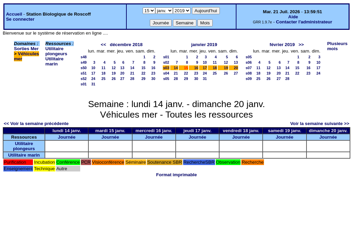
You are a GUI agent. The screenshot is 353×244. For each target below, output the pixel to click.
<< (103, 44)
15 (143, 68)
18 (104, 73)
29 (143, 79)
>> (301, 44)
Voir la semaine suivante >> (319, 123)
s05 (166, 79)
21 (132, 73)
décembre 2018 (126, 44)
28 (132, 79)
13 (122, 68)
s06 (249, 62)
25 (104, 79)
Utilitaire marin (55, 61)
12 (114, 68)
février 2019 (282, 44)
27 (122, 79)
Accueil (14, 14)
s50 (84, 68)
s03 (166, 68)
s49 (84, 62)
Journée (66, 137)
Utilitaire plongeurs (56, 51)
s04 (166, 73)
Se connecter (20, 19)
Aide (293, 16)
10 (93, 68)
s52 (84, 79)
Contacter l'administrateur (304, 21)
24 (93, 79)
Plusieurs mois (337, 46)
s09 (249, 79)
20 (122, 73)
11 (104, 68)
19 (114, 73)
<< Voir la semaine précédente (36, 123)
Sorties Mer (26, 48)
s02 (166, 62)
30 (153, 79)
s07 (249, 68)
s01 (84, 84)
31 (93, 84)
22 (143, 73)
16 (153, 68)
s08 (249, 73)
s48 (84, 57)
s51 (84, 73)
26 (114, 79)
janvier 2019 (204, 44)
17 (93, 73)
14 (132, 68)
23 (153, 73)
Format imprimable (176, 174)
